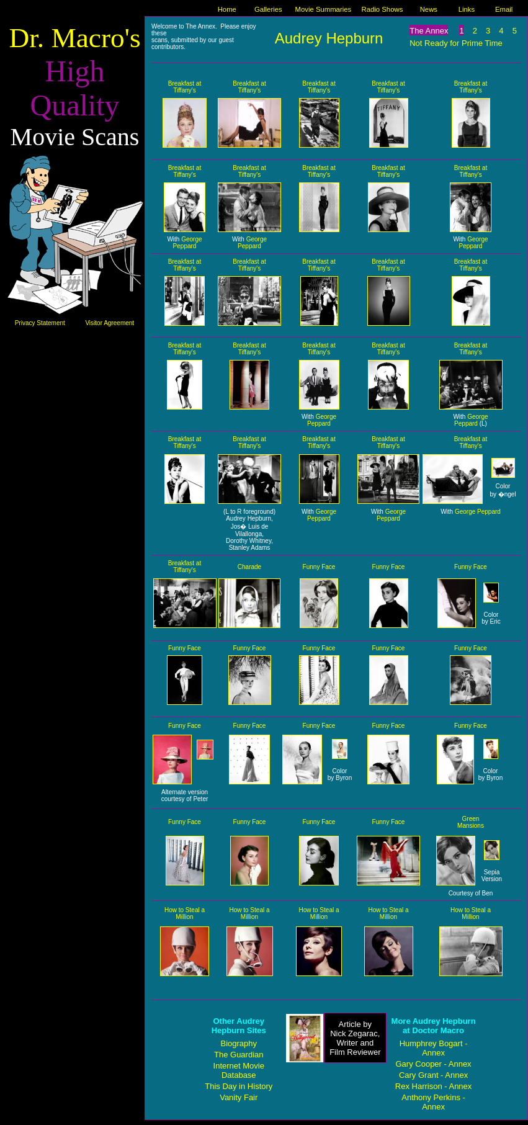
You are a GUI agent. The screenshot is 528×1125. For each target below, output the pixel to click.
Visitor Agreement (109, 323)
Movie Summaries (323, 9)
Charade (249, 566)
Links (467, 9)
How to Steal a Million (184, 913)
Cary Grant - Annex (433, 1075)
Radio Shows (382, 9)
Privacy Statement (40, 323)
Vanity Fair (238, 1097)
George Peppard (187, 242)
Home (227, 9)
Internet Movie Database (238, 1070)
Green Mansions (470, 822)
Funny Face (319, 566)
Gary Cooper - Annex (434, 1064)
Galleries (268, 9)
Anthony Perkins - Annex (433, 1102)
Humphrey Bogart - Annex (434, 1048)
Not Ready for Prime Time (456, 43)
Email (503, 9)
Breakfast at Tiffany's (184, 87)
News (428, 9)
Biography (238, 1043)
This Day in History (238, 1086)
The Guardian (239, 1054)
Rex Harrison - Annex (433, 1086)
